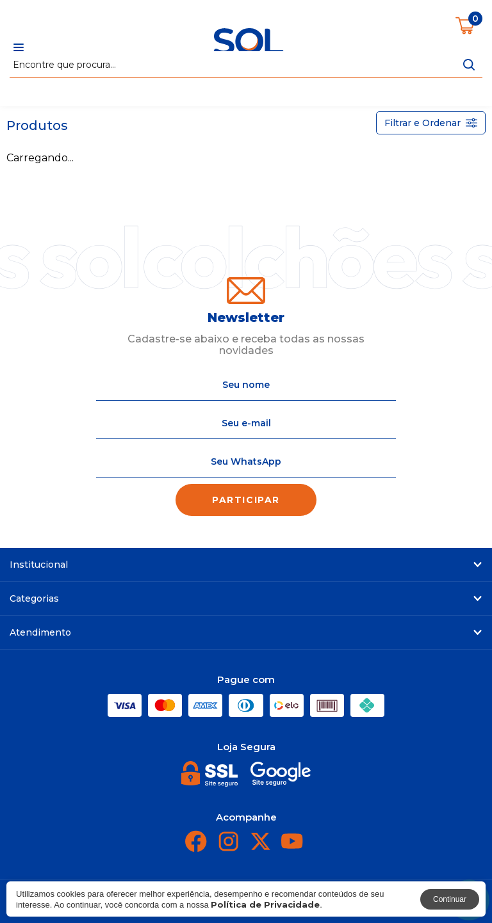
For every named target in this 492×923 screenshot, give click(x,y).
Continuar (449, 899)
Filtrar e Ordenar (430, 123)
